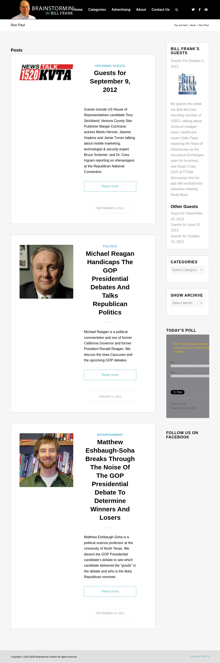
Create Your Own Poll (183, 408)
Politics (110, 246)
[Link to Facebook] (199, 9)
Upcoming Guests (110, 66)
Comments (179, 403)
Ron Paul (18, 25)
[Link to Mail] (206, 9)
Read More (179, 195)
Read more (110, 186)
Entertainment (110, 434)
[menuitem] (77, 9)
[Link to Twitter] (193, 9)
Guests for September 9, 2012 (110, 81)
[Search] (177, 9)
